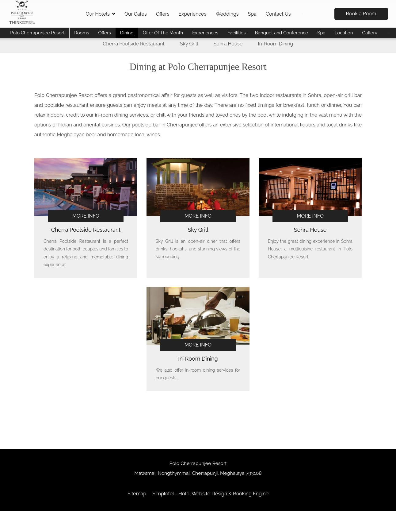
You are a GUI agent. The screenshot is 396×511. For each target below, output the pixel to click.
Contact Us (278, 14)
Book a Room (361, 14)
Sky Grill (189, 44)
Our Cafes (135, 14)
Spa (252, 14)
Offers (162, 14)
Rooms (81, 33)
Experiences (192, 14)
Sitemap (137, 494)
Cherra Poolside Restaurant (134, 44)
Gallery (369, 33)
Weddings (226, 14)
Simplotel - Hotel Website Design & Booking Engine (210, 494)
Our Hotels (100, 14)
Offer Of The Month (163, 33)
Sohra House (228, 44)
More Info (85, 216)
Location (344, 33)
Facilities (236, 33)
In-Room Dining (275, 44)
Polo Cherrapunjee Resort (37, 33)
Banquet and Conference (281, 33)
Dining (127, 33)
